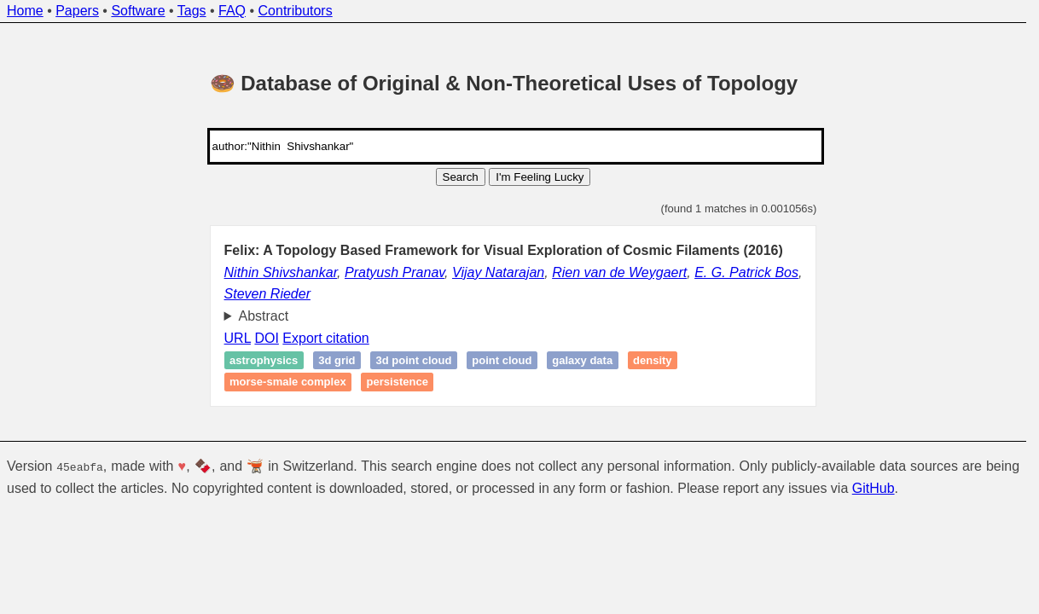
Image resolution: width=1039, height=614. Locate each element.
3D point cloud (414, 360)
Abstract (264, 316)
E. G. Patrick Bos (746, 272)
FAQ (232, 10)
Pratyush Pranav (394, 272)
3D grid (336, 360)
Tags (191, 10)
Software (138, 10)
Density (652, 360)
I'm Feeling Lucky (539, 177)
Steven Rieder (267, 294)
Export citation (325, 338)
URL (237, 338)
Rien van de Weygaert (619, 272)
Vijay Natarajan (498, 272)
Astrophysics (263, 360)
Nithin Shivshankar (281, 272)
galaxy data (582, 360)
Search (461, 177)
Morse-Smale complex (287, 382)
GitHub (873, 488)
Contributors (295, 10)
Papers (77, 10)
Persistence (397, 382)
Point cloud (501, 360)
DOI (266, 338)
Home (25, 10)
